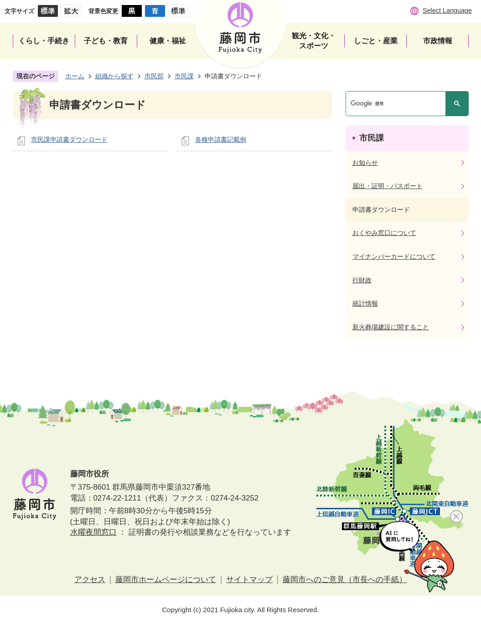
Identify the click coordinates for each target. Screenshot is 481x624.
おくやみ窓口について (384, 232)
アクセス (89, 579)
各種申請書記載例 (220, 139)
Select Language (447, 10)
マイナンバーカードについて (393, 256)
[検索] (398, 104)
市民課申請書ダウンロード (69, 139)
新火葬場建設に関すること (390, 327)
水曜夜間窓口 (93, 532)
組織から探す (114, 76)
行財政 (362, 280)
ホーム (74, 76)
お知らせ (365, 162)
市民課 (184, 76)
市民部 (154, 76)
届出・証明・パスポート (387, 185)
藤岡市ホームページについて (165, 579)
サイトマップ (249, 579)
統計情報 (365, 303)
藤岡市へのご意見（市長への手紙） (345, 579)
